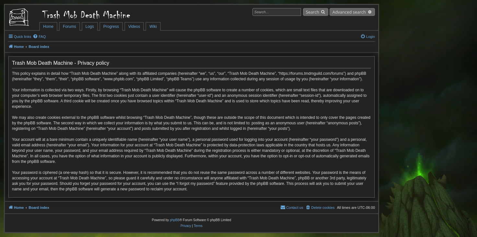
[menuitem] (39, 36)
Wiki (153, 26)
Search (312, 12)
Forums (69, 26)
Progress (111, 26)
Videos (134, 26)
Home (48, 26)
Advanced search (349, 12)
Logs (90, 26)
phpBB (175, 220)
